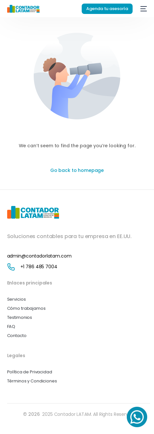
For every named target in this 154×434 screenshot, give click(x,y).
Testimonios (19, 317)
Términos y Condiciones (32, 381)
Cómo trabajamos (26, 308)
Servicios (16, 299)
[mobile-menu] (143, 9)
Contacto (17, 335)
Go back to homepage (77, 170)
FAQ (11, 326)
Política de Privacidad (29, 372)
